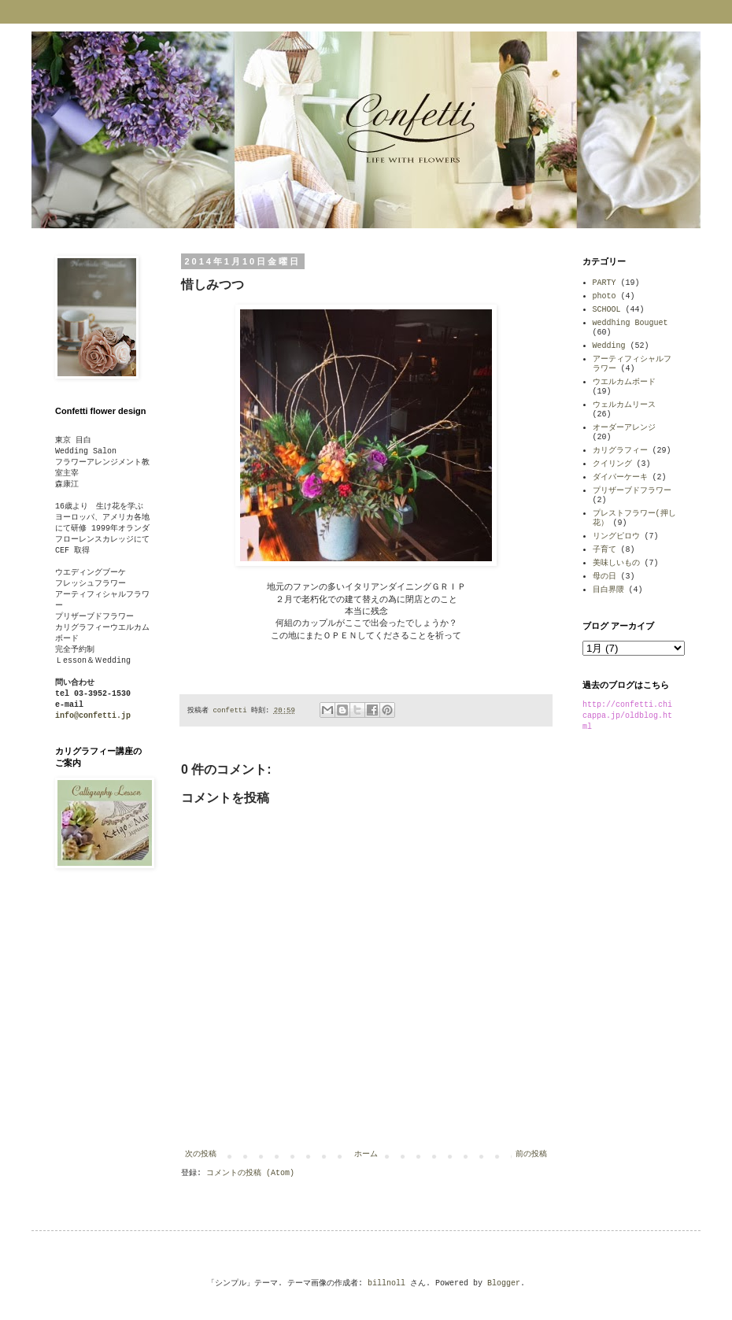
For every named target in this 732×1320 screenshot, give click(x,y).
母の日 (604, 576)
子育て (604, 549)
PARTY (604, 283)
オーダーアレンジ (624, 427)
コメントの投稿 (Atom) (250, 1173)
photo (604, 296)
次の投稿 (200, 1154)
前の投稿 (531, 1154)
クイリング (612, 464)
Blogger (503, 1283)
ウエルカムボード (624, 382)
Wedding (609, 346)
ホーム (366, 1154)
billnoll (386, 1283)
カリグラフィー (620, 450)
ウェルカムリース (624, 405)
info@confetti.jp (93, 716)
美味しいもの (616, 563)
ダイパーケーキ (620, 477)
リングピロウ (616, 536)
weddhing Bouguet (630, 323)
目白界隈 (608, 590)
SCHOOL (607, 309)
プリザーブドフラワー (632, 490)
